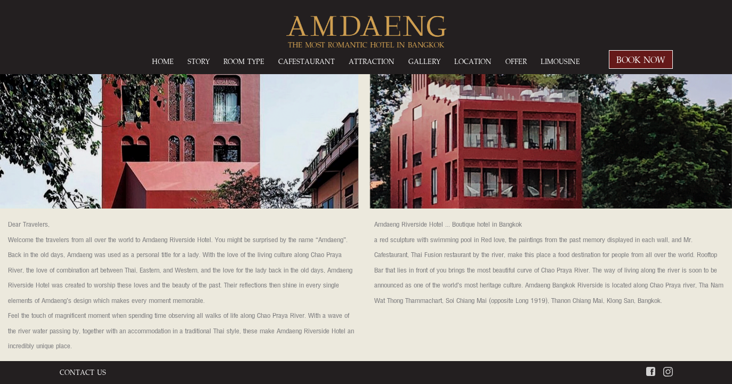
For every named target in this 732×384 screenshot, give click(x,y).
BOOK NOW (640, 59)
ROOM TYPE (243, 61)
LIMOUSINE (560, 61)
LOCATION (473, 61)
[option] (366, 190)
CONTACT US (83, 372)
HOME (163, 61)
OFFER (516, 61)
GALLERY (424, 61)
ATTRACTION (372, 61)
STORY (199, 61)
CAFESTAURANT (306, 61)
